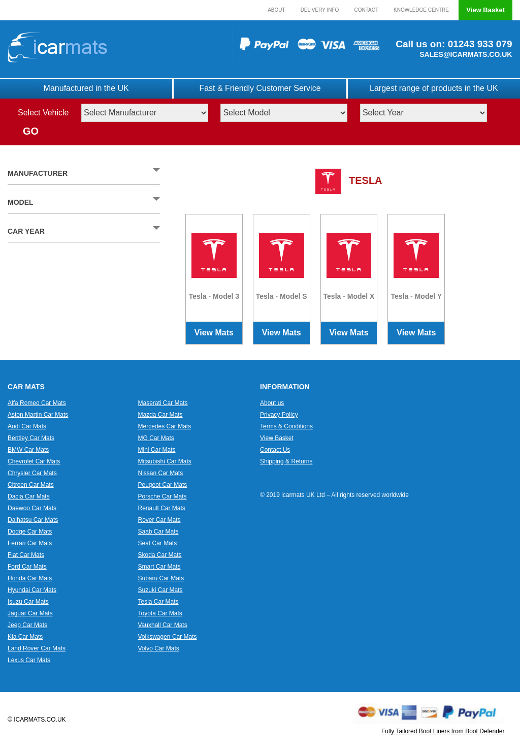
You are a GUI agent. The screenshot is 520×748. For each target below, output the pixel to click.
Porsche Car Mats (162, 496)
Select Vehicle (43, 112)
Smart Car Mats (159, 566)
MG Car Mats (156, 438)
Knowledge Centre (421, 10)
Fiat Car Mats (26, 554)
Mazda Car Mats (160, 414)
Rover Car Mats (159, 519)
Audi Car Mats (27, 426)
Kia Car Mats (25, 636)
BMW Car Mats (28, 449)
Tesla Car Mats (158, 601)
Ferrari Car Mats (30, 543)
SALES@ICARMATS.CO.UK (465, 54)
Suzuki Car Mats (160, 590)
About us (272, 403)
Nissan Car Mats (160, 473)
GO (31, 131)
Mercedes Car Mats (164, 426)
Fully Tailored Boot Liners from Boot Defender (443, 731)
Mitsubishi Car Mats (164, 461)
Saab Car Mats (158, 531)
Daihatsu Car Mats (33, 519)
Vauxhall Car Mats (162, 625)
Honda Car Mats (30, 578)
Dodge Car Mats (30, 531)
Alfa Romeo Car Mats (37, 403)
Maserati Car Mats (163, 403)
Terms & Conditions (286, 426)
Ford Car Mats (27, 566)
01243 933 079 (478, 44)
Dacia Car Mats (29, 496)
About (276, 10)
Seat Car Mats (157, 543)
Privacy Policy (279, 414)
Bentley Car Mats (31, 438)
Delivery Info (320, 10)
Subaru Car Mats (161, 578)
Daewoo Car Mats (32, 508)
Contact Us (275, 449)
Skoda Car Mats (160, 554)
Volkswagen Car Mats (167, 636)
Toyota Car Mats (160, 613)
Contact (366, 10)
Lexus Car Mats (29, 660)
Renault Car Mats (161, 508)
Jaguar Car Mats (30, 613)
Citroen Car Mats (31, 484)
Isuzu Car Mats (28, 601)
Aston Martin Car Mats (38, 414)
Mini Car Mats (157, 449)
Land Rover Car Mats (37, 648)
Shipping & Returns (286, 461)
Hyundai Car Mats (32, 590)
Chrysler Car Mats (32, 473)
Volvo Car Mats (158, 648)
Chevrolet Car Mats (34, 461)
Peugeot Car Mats (162, 484)
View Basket (485, 10)
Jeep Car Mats (27, 625)
